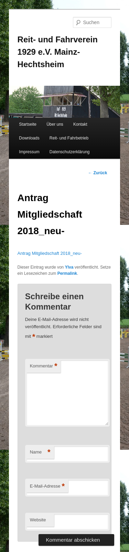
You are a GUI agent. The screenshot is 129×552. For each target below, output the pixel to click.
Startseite (27, 124)
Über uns (54, 124)
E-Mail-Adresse (47, 486)
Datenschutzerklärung (70, 151)
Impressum (29, 151)
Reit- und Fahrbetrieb (69, 138)
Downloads (29, 138)
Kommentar (43, 366)
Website (38, 519)
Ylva (69, 267)
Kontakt (80, 124)
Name (40, 452)
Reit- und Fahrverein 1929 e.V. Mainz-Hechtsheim (58, 52)
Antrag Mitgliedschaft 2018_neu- (50, 253)
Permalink (67, 273)
